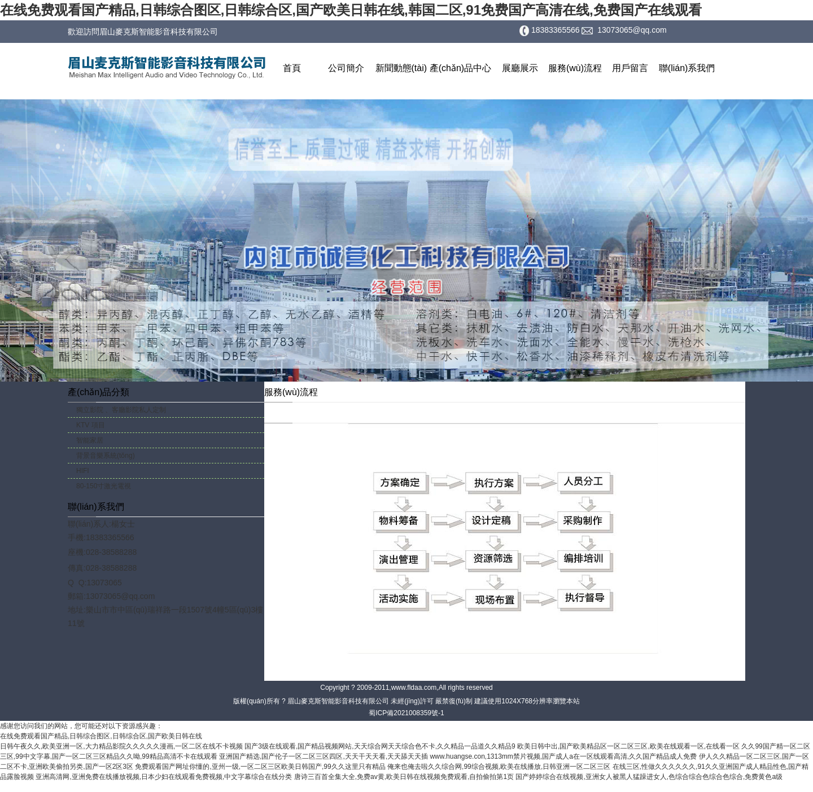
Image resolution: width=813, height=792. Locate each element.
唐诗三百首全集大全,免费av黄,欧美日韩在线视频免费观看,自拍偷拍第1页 (404, 777)
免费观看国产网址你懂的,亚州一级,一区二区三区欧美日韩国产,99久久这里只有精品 (260, 767)
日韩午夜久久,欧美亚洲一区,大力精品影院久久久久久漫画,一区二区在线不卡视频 (121, 746)
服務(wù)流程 (575, 68)
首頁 (292, 68)
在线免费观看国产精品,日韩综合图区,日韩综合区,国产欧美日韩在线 (101, 736)
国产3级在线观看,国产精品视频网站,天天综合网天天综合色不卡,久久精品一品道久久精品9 (379, 746)
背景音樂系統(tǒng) (105, 456)
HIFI (82, 471)
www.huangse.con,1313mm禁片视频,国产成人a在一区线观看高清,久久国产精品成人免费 (563, 756)
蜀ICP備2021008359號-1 (406, 713)
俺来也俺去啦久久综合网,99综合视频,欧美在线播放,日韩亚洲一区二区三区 (498, 767)
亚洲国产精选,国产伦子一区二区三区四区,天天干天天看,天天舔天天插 (323, 756)
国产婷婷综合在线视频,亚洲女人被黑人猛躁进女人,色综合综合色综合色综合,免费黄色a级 (649, 777)
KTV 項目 (90, 425)
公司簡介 (346, 68)
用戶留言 (630, 68)
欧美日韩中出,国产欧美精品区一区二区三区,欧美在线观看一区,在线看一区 (628, 746)
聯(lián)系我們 (687, 68)
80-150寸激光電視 (103, 486)
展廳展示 (520, 68)
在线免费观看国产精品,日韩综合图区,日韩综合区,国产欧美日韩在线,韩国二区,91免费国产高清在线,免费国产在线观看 (351, 9)
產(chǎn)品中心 (460, 68)
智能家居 (89, 440)
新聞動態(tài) (401, 68)
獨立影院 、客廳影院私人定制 (121, 410)
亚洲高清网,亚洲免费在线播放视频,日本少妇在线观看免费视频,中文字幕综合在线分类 (164, 777)
